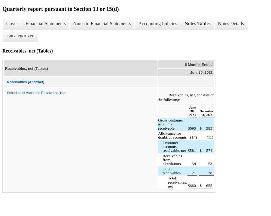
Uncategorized (20, 35)
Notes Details (231, 23)
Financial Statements (46, 23)
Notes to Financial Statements (102, 23)
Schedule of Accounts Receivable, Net (36, 92)
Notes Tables (198, 23)
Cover (12, 23)
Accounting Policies (157, 23)
